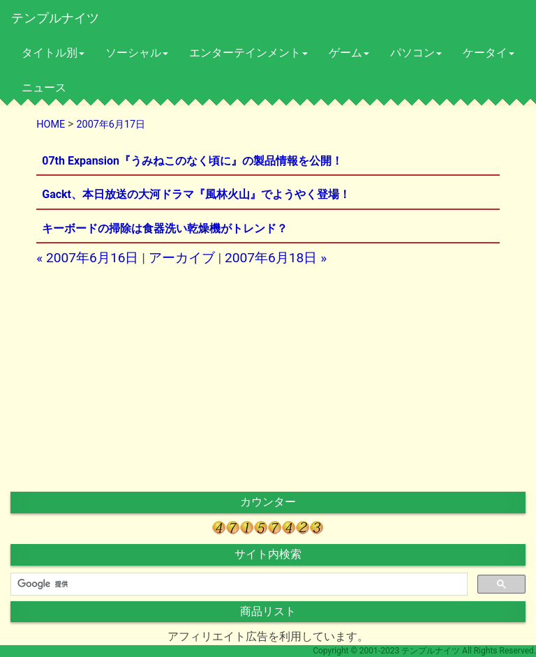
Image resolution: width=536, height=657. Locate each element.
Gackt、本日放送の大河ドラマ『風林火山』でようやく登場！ (196, 194)
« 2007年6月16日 (87, 258)
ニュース (44, 87)
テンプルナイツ (55, 17)
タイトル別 (53, 52)
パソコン (416, 52)
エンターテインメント (248, 52)
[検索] (237, 584)
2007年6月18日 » (276, 258)
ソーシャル (136, 52)
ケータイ (488, 52)
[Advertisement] (149, 378)
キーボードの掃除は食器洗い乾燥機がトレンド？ (165, 228)
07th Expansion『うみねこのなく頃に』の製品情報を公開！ (192, 160)
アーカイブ (182, 258)
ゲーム (349, 52)
